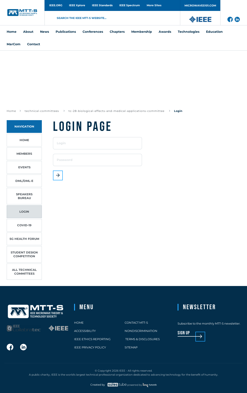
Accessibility (85, 331)
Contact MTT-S (136, 322)
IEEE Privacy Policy (90, 347)
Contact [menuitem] (33, 44)
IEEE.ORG (55, 5)
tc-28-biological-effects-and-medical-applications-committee (117, 111)
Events (24, 167)
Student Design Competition (24, 254)
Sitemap (131, 347)
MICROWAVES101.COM (200, 5)
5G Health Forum (24, 239)
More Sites (154, 5)
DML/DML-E (24, 181)
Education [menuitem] (214, 32)
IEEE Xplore (77, 5)
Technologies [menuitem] (188, 32)
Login (24, 211)
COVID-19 (24, 225)
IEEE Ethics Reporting (92, 339)
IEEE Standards (102, 5)
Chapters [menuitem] (117, 32)
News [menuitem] (44, 32)
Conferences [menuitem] (93, 32)
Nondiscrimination (141, 331)
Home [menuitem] (11, 32)
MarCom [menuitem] (13, 44)
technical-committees (42, 111)
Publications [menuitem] (66, 32)
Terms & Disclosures (142, 339)
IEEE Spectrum (129, 5)
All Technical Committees (24, 271)
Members (24, 153)
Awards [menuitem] (165, 32)
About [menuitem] (28, 32)
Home (11, 111)
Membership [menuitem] (141, 32)
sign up (184, 333)
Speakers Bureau (24, 196)
